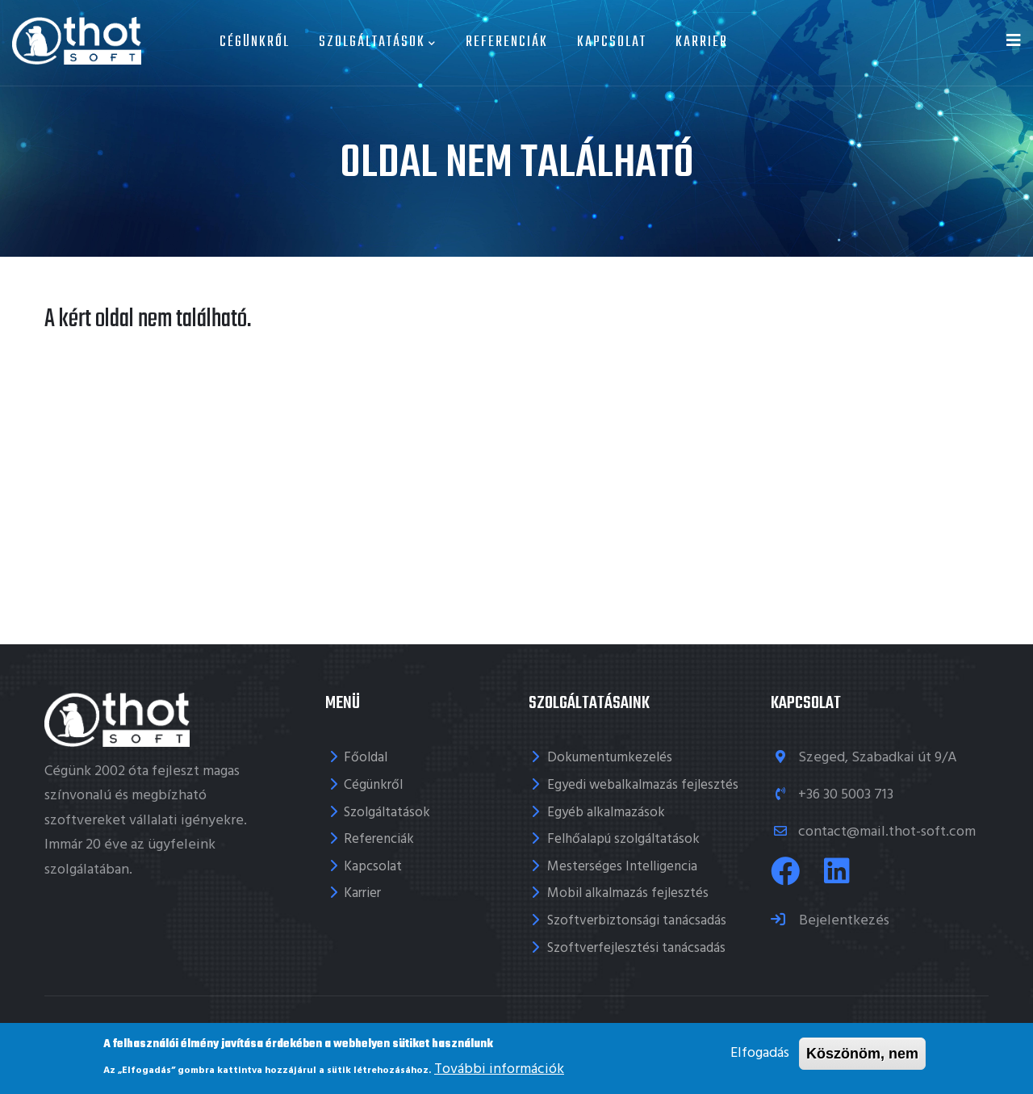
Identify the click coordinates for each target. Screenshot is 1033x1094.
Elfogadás (759, 1053)
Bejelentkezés (842, 921)
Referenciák (507, 42)
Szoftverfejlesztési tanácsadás (636, 948)
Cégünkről (255, 42)
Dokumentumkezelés (609, 758)
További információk (499, 1069)
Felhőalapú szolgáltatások (623, 839)
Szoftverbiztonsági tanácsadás (636, 921)
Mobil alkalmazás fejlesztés (628, 893)
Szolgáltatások (378, 42)
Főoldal (365, 758)
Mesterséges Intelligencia (622, 867)
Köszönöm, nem (862, 1054)
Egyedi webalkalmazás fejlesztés (642, 785)
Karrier (701, 42)
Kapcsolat (611, 42)
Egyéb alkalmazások (606, 813)
